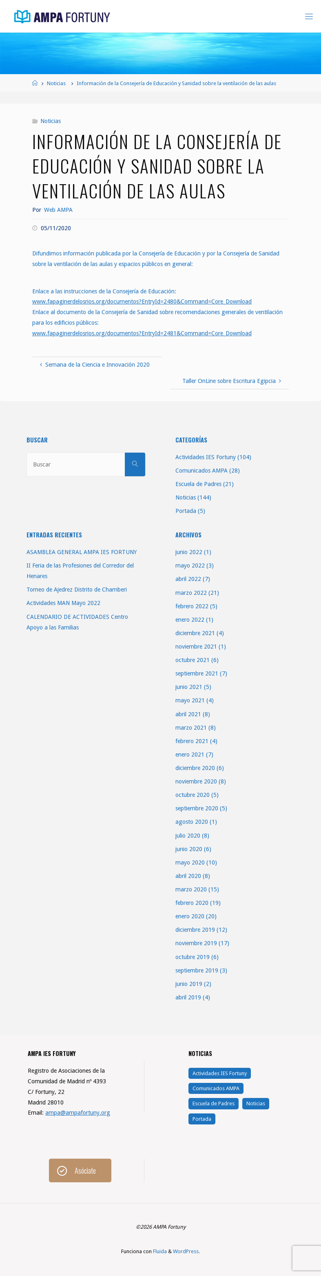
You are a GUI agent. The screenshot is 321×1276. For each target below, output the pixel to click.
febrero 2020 (191, 903)
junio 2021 (188, 687)
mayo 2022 (190, 565)
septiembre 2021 (196, 673)
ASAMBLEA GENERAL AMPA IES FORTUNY (82, 552)
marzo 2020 (191, 889)
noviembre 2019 (196, 943)
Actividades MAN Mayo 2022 (63, 603)
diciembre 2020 (195, 768)
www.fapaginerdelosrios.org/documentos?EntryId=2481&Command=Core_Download (142, 333)
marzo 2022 (191, 593)
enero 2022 (189, 619)
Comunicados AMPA (201, 470)
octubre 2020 (192, 795)
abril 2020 (188, 876)
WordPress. (186, 1251)
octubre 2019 (192, 957)
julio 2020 (187, 835)
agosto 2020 (191, 821)
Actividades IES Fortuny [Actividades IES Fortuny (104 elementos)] (220, 1073)
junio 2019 (188, 984)
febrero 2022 (191, 606)
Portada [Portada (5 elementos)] (202, 1119)
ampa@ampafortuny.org (77, 1112)
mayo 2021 (190, 700)
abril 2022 (188, 579)
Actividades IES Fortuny (205, 457)
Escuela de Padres (198, 484)
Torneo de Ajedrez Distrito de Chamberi (77, 589)
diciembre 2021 (195, 633)
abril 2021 (188, 714)
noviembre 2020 (196, 781)
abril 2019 (188, 997)
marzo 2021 (191, 727)
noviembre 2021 (196, 646)
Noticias (56, 83)
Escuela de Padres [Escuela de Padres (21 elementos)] (214, 1103)
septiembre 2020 (196, 808)
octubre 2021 (192, 660)
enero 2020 (189, 916)
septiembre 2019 (196, 970)
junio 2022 (188, 552)
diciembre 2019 (195, 929)
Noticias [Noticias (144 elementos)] (255, 1103)
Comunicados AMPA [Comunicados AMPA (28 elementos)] (216, 1088)
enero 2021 (189, 754)
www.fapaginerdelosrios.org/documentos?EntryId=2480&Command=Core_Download (142, 301)
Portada (185, 511)
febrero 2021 (191, 741)
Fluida (159, 1251)
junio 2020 (188, 849)
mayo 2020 (190, 862)
